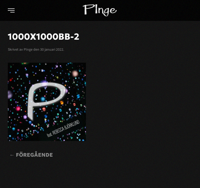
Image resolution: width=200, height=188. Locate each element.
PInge (28, 49)
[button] (11, 10)
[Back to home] (100, 10)
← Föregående (31, 154)
